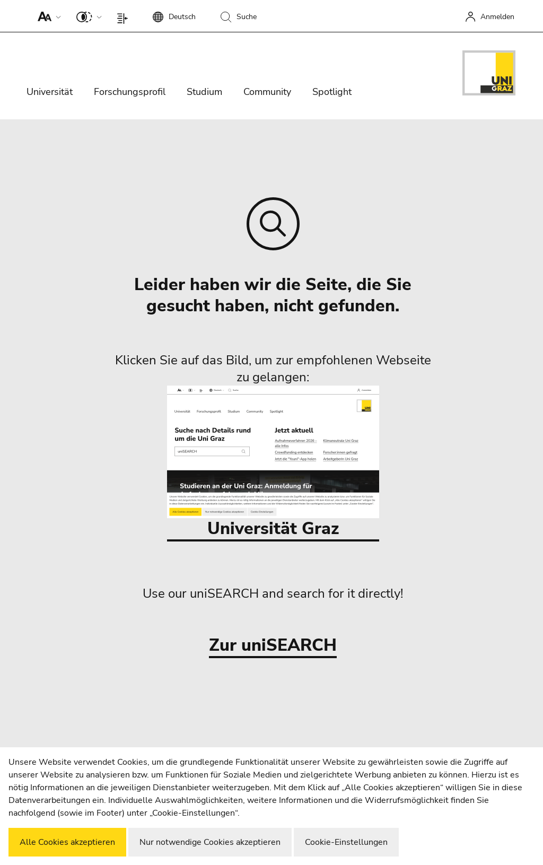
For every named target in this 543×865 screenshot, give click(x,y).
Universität (50, 91)
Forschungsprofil (129, 91)
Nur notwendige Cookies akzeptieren (210, 842)
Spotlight (332, 91)
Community (267, 91)
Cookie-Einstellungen (346, 842)
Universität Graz (273, 463)
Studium (204, 91)
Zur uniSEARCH (273, 646)
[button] (47, 16)
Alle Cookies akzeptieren (67, 842)
